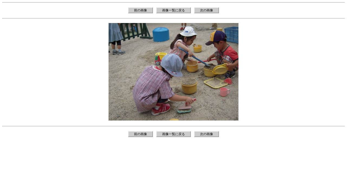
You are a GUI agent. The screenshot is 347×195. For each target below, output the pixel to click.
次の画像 (206, 10)
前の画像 (140, 10)
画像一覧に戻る (173, 10)
